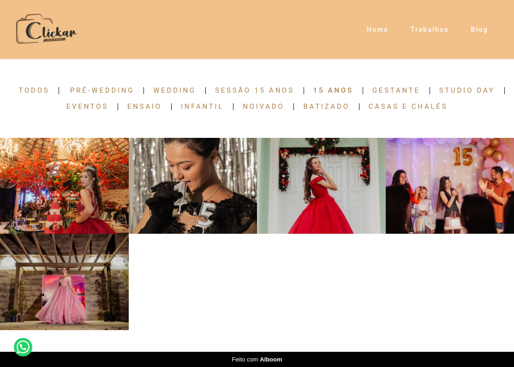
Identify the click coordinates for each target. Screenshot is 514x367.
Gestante (396, 90)
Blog (480, 29)
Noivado (263, 106)
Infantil (202, 106)
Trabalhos (430, 29)
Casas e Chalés (408, 106)
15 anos (333, 90)
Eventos (87, 106)
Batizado (326, 106)
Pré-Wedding (102, 90)
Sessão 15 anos (254, 90)
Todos (33, 90)
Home (377, 29)
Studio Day (467, 90)
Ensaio (144, 106)
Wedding (174, 90)
